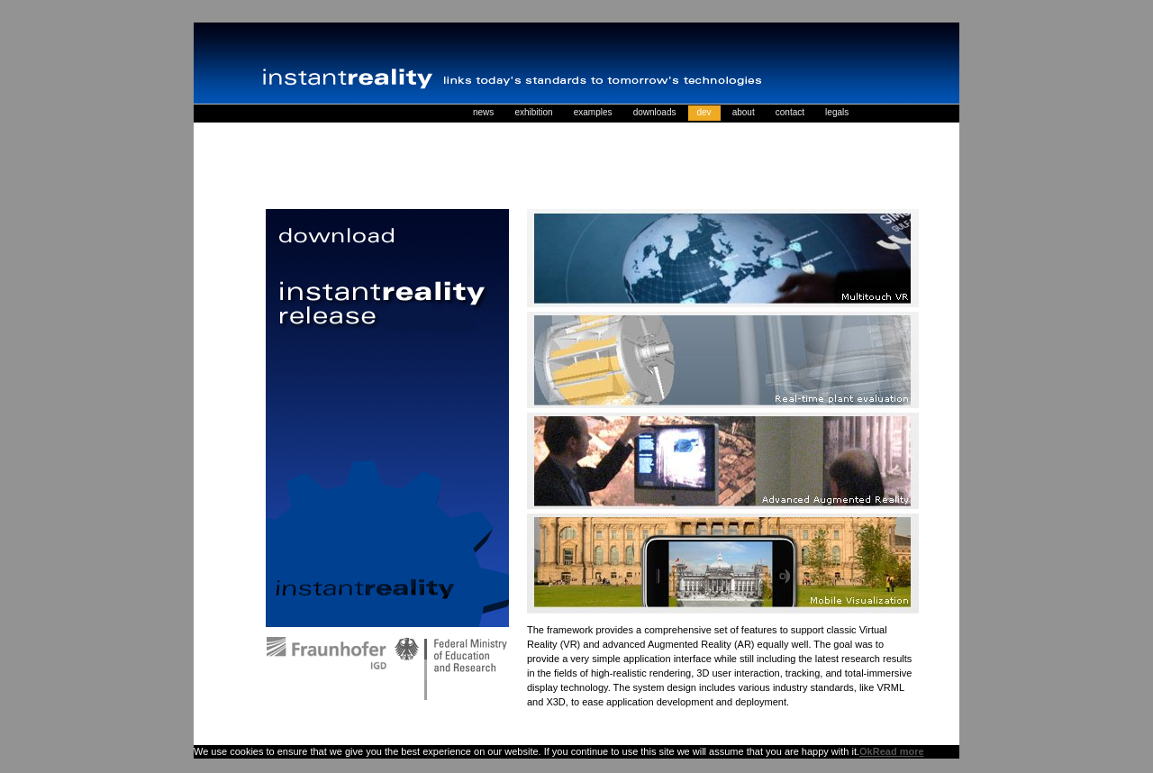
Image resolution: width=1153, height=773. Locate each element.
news (483, 112)
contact (790, 112)
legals (837, 112)
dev (704, 112)
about (743, 112)
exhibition (533, 112)
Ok (866, 751)
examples (593, 112)
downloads (654, 112)
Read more (898, 751)
